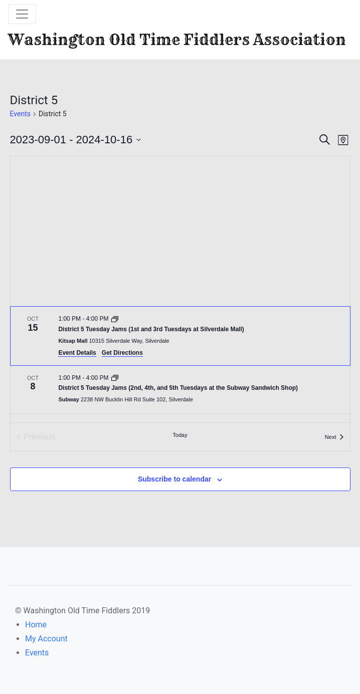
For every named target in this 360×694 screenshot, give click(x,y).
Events (20, 114)
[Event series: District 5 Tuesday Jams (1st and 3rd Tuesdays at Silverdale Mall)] (114, 318)
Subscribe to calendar (174, 479)
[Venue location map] (180, 231)
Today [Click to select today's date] (179, 435)
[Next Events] (334, 437)
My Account (46, 638)
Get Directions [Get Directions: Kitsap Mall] (122, 352)
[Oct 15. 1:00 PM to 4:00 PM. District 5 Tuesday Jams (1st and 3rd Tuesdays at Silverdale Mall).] (180, 335)
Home (36, 624)
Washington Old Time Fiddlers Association (177, 39)
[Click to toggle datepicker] (75, 139)
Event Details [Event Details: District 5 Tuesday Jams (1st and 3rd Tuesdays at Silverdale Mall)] (77, 352)
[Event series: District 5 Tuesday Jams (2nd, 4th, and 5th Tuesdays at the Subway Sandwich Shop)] (114, 377)
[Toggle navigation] (22, 14)
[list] (180, 364)
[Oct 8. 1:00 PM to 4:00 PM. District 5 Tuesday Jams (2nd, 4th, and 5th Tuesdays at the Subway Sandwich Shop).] (180, 389)
